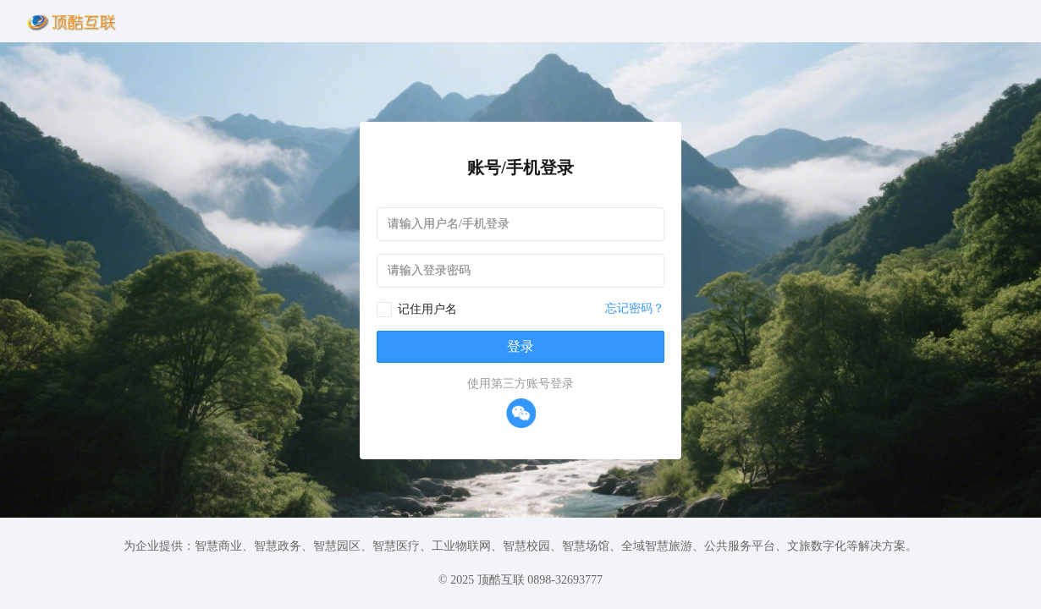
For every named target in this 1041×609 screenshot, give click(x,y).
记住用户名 (427, 309)
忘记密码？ (634, 308)
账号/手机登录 (520, 167)
